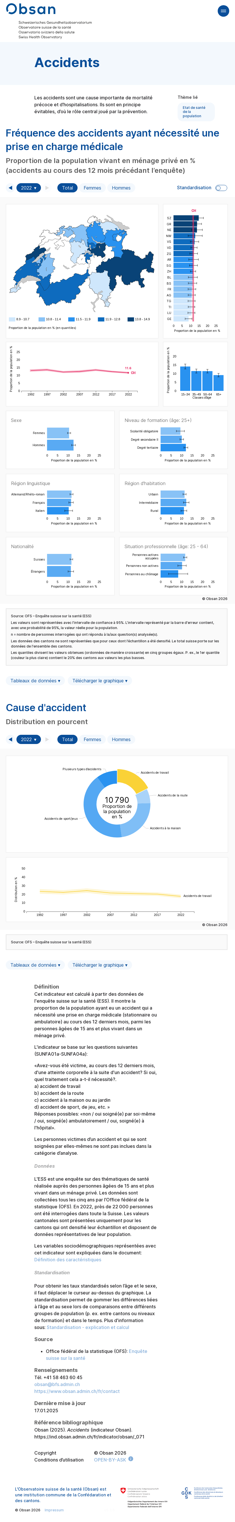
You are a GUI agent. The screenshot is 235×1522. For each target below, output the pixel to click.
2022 (26, 188)
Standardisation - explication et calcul (88, 1327)
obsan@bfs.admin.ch (57, 1384)
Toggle (221, 188)
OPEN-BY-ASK (110, 1460)
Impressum (54, 1510)
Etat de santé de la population (194, 111)
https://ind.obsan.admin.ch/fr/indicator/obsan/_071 (89, 1437)
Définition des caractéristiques (67, 1259)
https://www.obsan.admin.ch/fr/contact (77, 1391)
